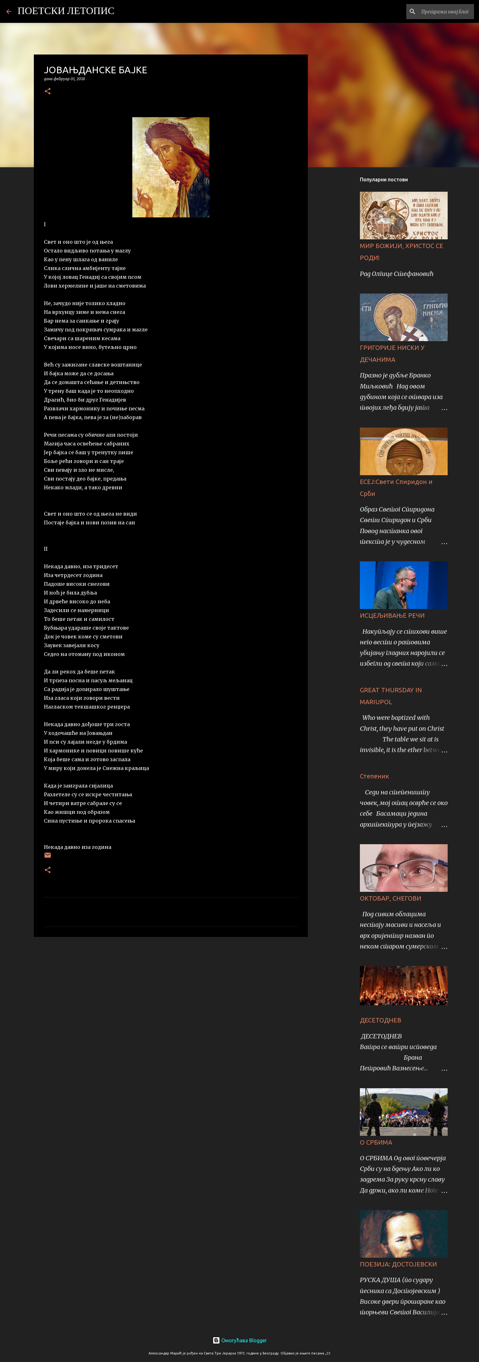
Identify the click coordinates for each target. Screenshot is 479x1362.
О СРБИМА (376, 1142)
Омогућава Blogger (240, 1340)
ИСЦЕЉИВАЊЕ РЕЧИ (392, 615)
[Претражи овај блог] (441, 11)
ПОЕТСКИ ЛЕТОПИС (66, 12)
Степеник (374, 776)
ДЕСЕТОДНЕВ (380, 1020)
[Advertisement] (170, 990)
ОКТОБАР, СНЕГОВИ (390, 898)
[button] (47, 91)
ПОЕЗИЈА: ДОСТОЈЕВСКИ (398, 1264)
